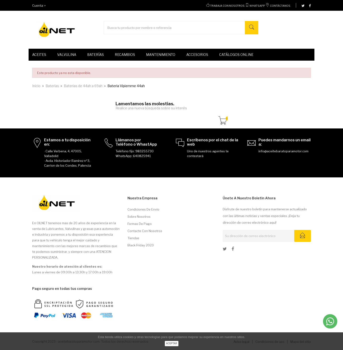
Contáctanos (280, 5)
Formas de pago (139, 224)
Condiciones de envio (143, 209)
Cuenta (39, 5)
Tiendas (133, 238)
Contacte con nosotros (144, 231)
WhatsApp (257, 5)
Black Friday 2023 (140, 245)
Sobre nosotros (139, 216)
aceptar (171, 343)
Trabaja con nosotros (227, 5)
